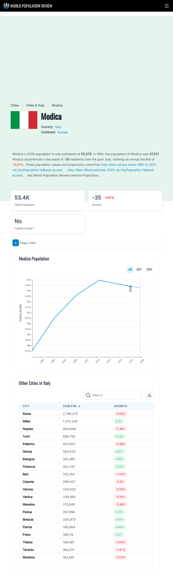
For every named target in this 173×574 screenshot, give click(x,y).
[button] (166, 5)
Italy (58, 127)
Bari (25, 480)
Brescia (28, 525)
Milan (26, 427)
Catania (28, 488)
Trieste (27, 548)
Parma (27, 533)
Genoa (27, 457)
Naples (28, 435)
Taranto (28, 556)
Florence (29, 472)
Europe (63, 132)
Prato (26, 540)
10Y (139, 269)
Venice (27, 503)
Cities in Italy (35, 105)
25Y (149, 269)
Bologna (28, 465)
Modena (29, 563)
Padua (27, 518)
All (130, 269)
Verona (28, 495)
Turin (26, 442)
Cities (15, 105)
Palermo (28, 450)
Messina (29, 510)
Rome (27, 420)
